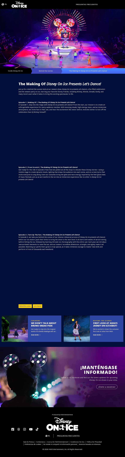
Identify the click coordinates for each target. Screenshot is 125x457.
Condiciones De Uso (77, 442)
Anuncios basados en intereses (90, 444)
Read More (35, 335)
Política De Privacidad (94, 442)
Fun (33, 321)
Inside (15, 71)
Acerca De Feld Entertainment (57, 442)
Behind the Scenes (46, 71)
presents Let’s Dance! (74, 89)
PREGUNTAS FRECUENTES (87, 4)
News (37, 321)
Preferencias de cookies (33, 444)
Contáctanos (40, 442)
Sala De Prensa (28, 442)
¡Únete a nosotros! (106, 387)
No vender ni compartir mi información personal (60, 444)
